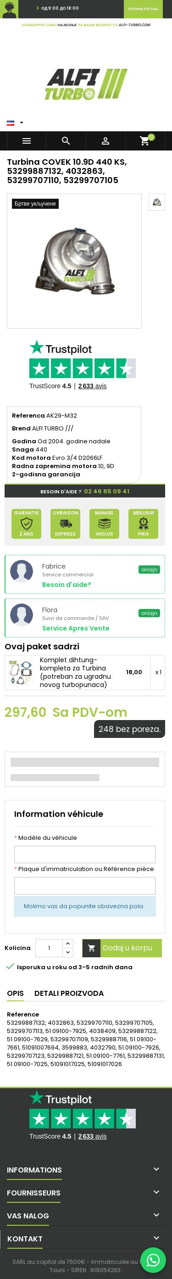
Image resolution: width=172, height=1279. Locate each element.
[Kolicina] (49, 948)
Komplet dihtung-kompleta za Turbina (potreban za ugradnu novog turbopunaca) (75, 672)
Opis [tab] (15, 993)
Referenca (28, 416)
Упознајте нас (143, 8)
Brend (21, 428)
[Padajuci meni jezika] (16, 121)
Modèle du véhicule (45, 838)
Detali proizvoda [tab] (69, 993)
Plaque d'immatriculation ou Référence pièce (84, 869)
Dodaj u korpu (117, 948)
